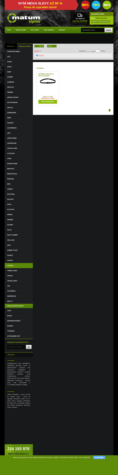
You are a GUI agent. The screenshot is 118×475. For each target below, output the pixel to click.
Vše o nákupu (49, 30)
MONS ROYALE (12, 174)
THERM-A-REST (12, 270)
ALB (8, 56)
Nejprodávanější (13, 321)
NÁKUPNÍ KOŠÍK (97, 14)
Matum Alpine (21, 30)
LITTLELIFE (11, 153)
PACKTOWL (11, 194)
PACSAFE (10, 199)
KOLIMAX (10, 123)
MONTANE (10, 179)
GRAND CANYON (12, 97)
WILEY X (10, 301)
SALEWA (10, 225)
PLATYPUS (10, 209)
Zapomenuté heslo (104, 21)
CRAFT (9, 67)
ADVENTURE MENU (13, 51)
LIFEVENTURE (11, 143)
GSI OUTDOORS (12, 102)
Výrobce (36, 51)
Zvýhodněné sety (13, 336)
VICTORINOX (11, 291)
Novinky (10, 326)
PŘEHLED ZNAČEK (25, 46)
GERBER (10, 92)
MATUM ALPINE (12, 163)
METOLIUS (10, 169)
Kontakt (62, 30)
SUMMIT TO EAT (12, 250)
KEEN (9, 118)
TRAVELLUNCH (12, 281)
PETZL (9, 204)
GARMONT (10, 82)
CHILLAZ (10, 107)
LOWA (9, 158)
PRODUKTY (11, 46)
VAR (8, 286)
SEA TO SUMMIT (12, 235)
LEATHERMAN (11, 128)
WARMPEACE (11, 296)
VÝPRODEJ (11, 331)
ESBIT (9, 72)
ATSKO (9, 61)
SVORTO (10, 260)
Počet (103, 51)
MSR (8, 184)
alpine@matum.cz (18, 453)
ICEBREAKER (11, 112)
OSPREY (10, 189)
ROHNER (10, 219)
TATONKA (10, 265)
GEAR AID (10, 87)
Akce (9, 310)
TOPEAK (10, 276)
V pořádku (99, 457)
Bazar (9, 316)
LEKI (8, 133)
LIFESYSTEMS (11, 138)
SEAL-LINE (10, 240)
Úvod (9, 30)
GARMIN (10, 77)
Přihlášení (94, 21)
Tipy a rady (35, 30)
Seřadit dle (82, 51)
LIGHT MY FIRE (12, 148)
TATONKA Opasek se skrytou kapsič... (46, 75)
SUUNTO (10, 255)
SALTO (9, 230)
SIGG (9, 245)
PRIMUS (10, 214)
